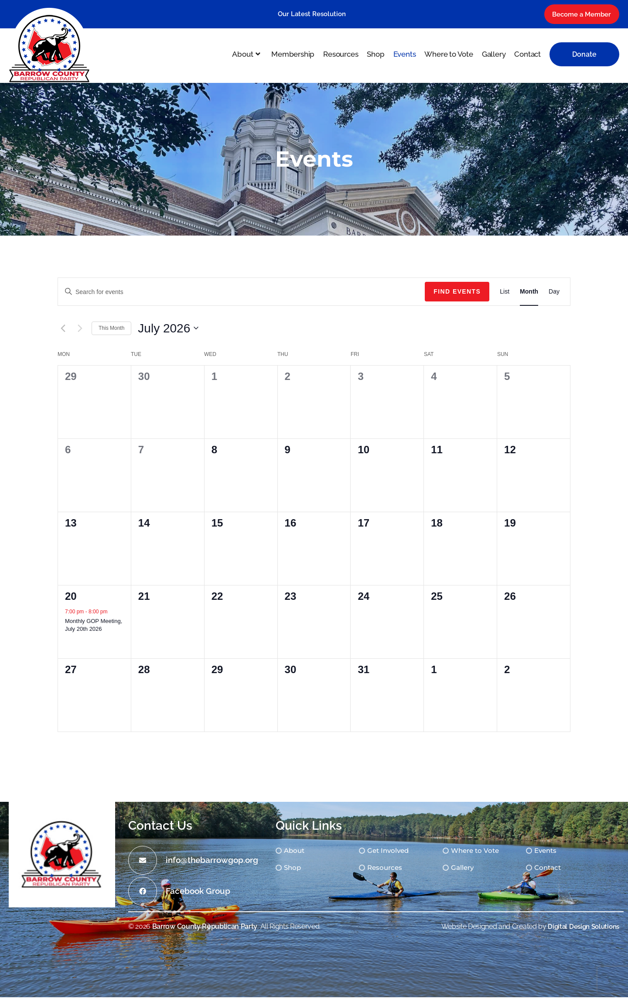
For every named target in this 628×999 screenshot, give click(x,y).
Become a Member (576, 16)
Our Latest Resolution (311, 16)
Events (562, 852)
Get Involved (397, 852)
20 (71, 597)
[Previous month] (63, 330)
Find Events (457, 292)
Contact (564, 870)
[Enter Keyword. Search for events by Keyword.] (241, 293)
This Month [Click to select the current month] (111, 329)
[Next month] (80, 330)
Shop (298, 870)
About (300, 852)
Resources (394, 870)
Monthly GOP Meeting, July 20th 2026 (93, 626)
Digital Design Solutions (581, 928)
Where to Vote (488, 852)
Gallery (475, 870)
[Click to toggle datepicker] (168, 330)
